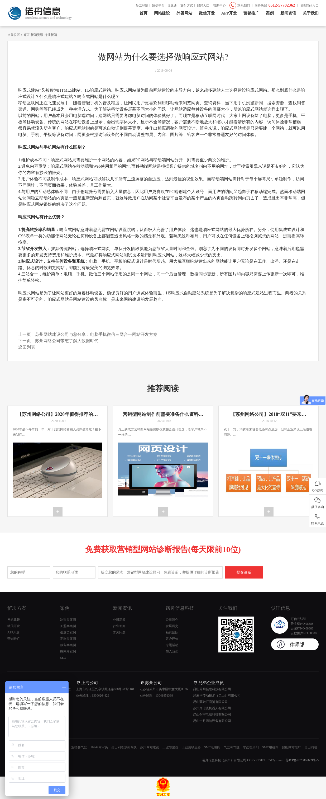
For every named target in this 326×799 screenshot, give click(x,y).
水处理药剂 (251, 747)
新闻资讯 (288, 13)
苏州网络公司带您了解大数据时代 (66, 341)
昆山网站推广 (291, 747)
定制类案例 (68, 639)
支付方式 (186, 5)
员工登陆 (142, 5)
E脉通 (172, 5)
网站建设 (162, 13)
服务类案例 (68, 645)
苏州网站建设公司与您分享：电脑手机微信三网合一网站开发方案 (96, 334)
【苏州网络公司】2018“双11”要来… (268, 414)
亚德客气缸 (79, 747)
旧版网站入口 (309, 5)
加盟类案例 (68, 626)
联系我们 (243, 5)
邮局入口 (203, 5)
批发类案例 (68, 632)
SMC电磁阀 (212, 747)
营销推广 (251, 13)
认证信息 (280, 608)
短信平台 (158, 5)
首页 (143, 13)
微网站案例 (68, 651)
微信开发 (207, 13)
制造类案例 (68, 620)
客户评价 (172, 639)
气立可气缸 (231, 747)
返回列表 (26, 347)
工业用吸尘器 (191, 747)
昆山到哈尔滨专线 (124, 747)
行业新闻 (50, 35)
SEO (63, 658)
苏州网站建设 (149, 747)
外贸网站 (184, 13)
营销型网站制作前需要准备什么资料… (163, 414)
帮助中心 (219, 5)
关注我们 (227, 608)
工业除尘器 (170, 747)
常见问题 (119, 632)
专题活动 (172, 645)
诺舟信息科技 (180, 608)
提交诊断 (244, 572)
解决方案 (16, 608)
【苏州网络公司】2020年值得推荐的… (57, 414)
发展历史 (172, 626)
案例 (270, 13)
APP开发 (229, 13)
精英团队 (172, 632)
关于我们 (311, 13)
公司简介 (172, 620)
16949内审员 (99, 747)
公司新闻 (119, 620)
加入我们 (172, 651)
